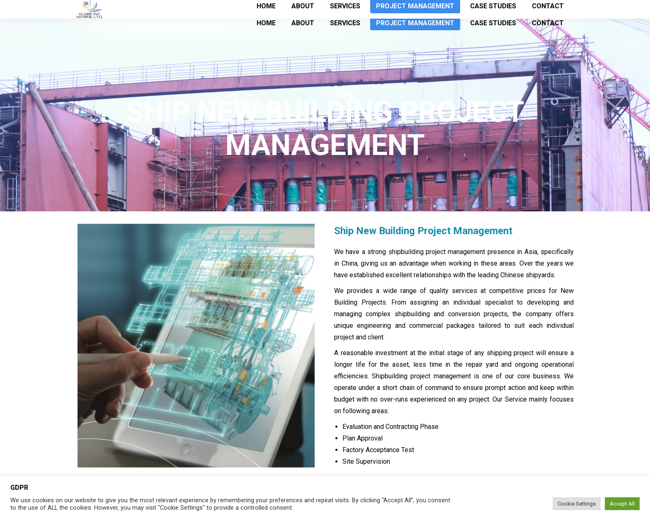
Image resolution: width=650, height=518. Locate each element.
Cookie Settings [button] (577, 504)
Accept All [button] (622, 504)
